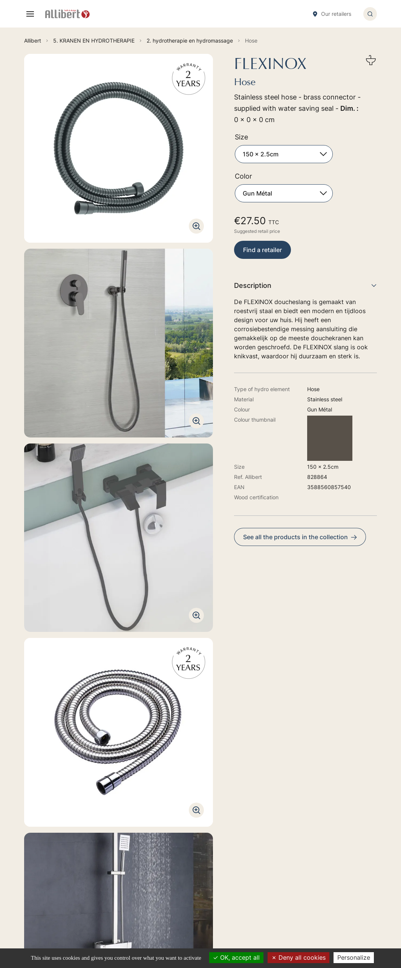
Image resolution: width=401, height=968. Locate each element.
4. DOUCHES (192, 841)
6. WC (183, 870)
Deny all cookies (298, 957)
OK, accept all (236, 957)
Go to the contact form (96, 828)
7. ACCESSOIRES (196, 881)
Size (241, 137)
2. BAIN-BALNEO (197, 830)
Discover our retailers (94, 888)
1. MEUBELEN (192, 820)
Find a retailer (262, 250)
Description (305, 285)
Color (243, 176)
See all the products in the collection (300, 537)
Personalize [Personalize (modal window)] (353, 957)
